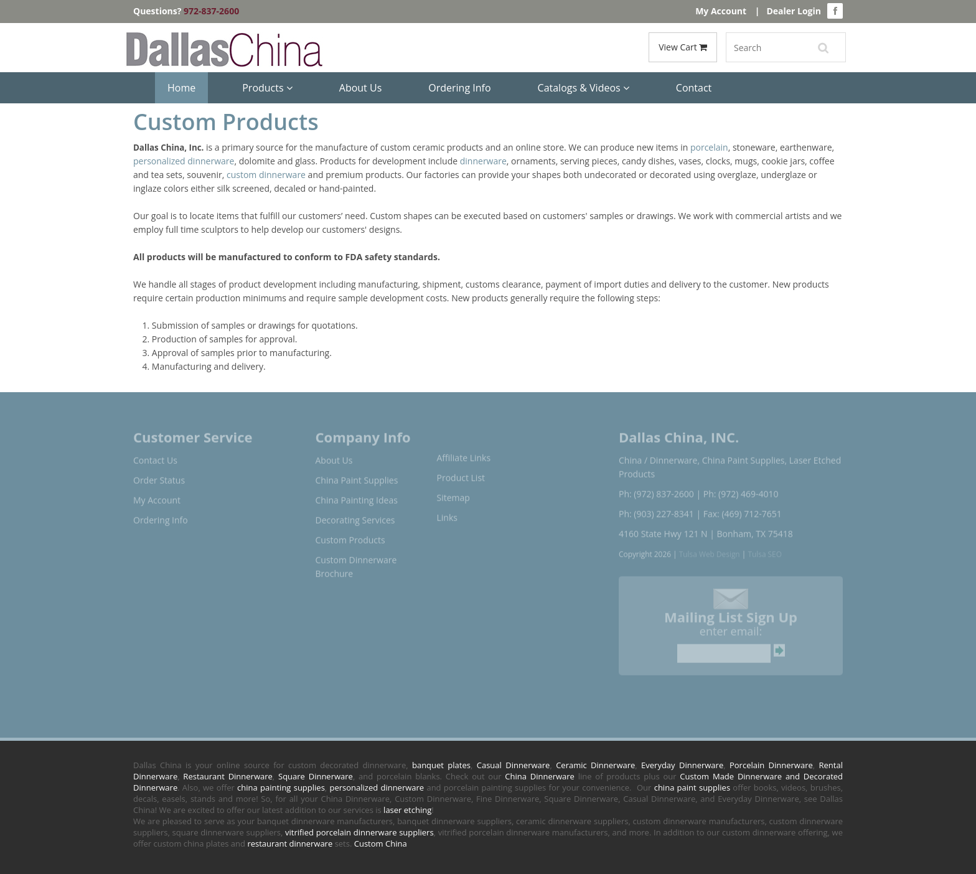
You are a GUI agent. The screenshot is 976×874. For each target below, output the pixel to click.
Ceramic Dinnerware (595, 765)
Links (447, 513)
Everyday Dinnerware (682, 765)
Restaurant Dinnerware (227, 776)
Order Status (159, 476)
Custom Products (350, 536)
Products (267, 88)
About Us (360, 88)
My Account (720, 11)
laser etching (407, 809)
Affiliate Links (464, 453)
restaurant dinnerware (289, 843)
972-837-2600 (211, 11)
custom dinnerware (266, 175)
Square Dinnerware (315, 776)
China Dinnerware (540, 776)
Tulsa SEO (765, 550)
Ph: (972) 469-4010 (741, 490)
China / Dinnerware (658, 456)
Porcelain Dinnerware (771, 765)
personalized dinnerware (183, 161)
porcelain (709, 147)
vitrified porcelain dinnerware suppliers (359, 832)
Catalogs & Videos (583, 88)
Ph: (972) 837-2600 (656, 490)
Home (181, 88)
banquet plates (441, 765)
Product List (461, 473)
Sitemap (453, 493)
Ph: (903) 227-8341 (656, 509)
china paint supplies (692, 787)
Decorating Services (355, 516)
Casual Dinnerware (513, 765)
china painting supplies (281, 787)
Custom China (380, 843)
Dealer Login (793, 11)
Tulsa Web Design (709, 550)
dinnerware (483, 161)
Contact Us (155, 456)
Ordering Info (459, 88)
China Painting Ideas (357, 496)
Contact (693, 88)
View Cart (683, 47)
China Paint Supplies (357, 476)
